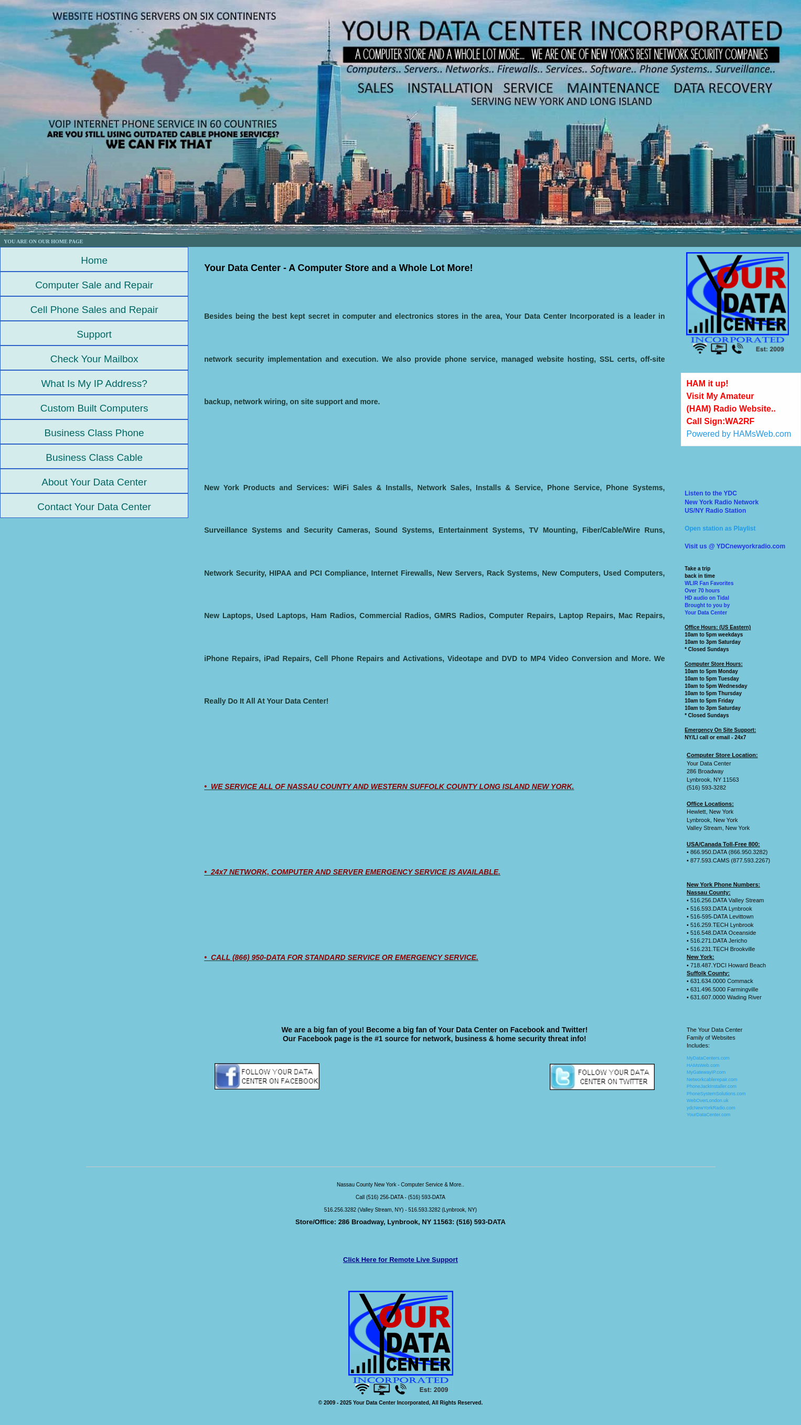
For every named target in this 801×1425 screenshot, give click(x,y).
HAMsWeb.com (703, 1065)
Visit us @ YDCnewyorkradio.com (735, 546)
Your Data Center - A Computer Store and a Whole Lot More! (338, 268)
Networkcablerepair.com (712, 1079)
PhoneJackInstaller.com (711, 1086)
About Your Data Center (94, 482)
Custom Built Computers (94, 408)
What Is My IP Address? (94, 383)
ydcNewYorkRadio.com (711, 1107)
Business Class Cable (94, 457)
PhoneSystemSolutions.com (716, 1093)
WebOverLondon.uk (708, 1100)
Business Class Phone (94, 432)
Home (94, 260)
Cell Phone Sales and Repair (94, 309)
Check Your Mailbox (94, 358)
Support (94, 334)
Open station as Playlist (720, 528)
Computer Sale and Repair (94, 284)
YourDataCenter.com (708, 1114)
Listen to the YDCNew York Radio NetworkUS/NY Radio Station (722, 502)
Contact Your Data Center (94, 506)
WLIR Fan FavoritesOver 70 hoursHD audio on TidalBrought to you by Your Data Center (709, 598)
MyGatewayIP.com (706, 1072)
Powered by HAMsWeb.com (739, 433)
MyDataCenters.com (708, 1058)
